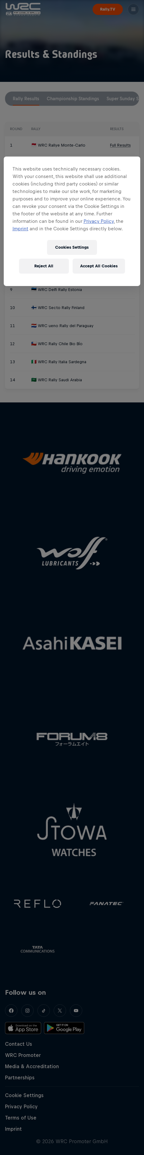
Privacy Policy (99, 221)
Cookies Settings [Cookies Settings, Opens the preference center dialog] (72, 247)
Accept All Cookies (99, 266)
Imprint (20, 228)
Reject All (43, 266)
